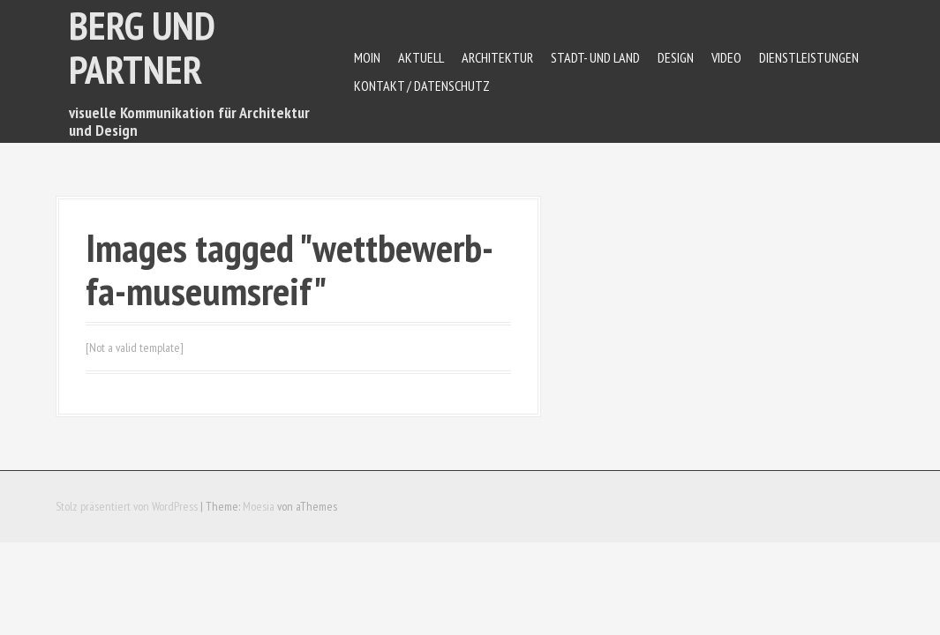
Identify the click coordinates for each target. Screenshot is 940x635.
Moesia (258, 506)
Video (726, 57)
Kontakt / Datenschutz (422, 85)
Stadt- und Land (595, 57)
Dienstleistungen (809, 57)
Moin (367, 57)
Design (676, 57)
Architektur (497, 57)
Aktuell (421, 57)
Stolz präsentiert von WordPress (127, 506)
